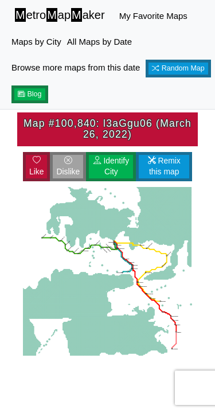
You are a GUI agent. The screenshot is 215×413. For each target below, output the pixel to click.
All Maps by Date (99, 41)
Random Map (178, 68)
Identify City (111, 166)
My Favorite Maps (153, 16)
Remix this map (164, 166)
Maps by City (36, 41)
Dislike (68, 166)
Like (36, 166)
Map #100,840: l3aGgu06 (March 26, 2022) (107, 129)
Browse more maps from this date (75, 67)
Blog (30, 94)
